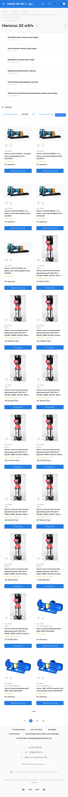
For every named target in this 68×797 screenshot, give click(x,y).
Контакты (14, 734)
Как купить (36, 730)
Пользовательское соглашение (42, 734)
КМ (33, 114)
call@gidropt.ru (36, 752)
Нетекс (34, 783)
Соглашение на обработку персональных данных (36, 772)
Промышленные (46, 114)
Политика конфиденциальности (34, 738)
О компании (18, 730)
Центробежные (10, 114)
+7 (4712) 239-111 (34, 748)
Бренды (52, 730)
